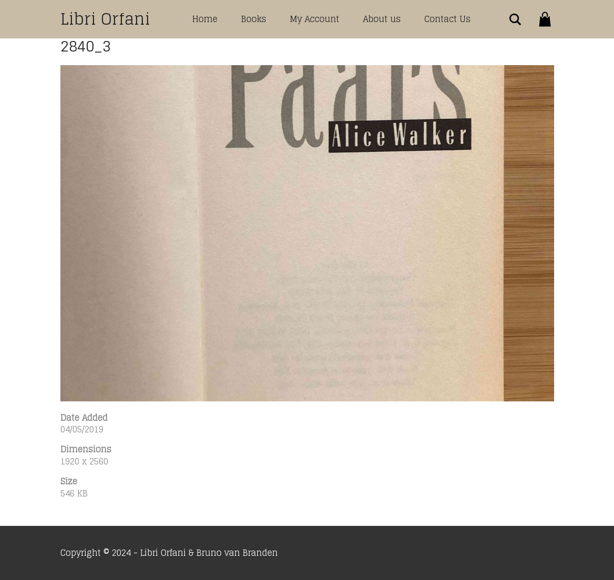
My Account (314, 19)
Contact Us (447, 19)
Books (253, 19)
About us (382, 19)
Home (204, 19)
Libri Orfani (105, 19)
